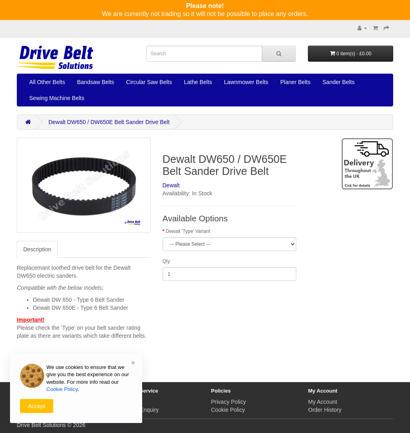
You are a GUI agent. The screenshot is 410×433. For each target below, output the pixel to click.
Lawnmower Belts (246, 82)
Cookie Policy (228, 410)
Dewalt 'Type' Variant (188, 231)
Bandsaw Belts (95, 82)
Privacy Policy (228, 402)
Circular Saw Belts (149, 82)
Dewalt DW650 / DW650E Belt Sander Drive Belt (109, 122)
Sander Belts (339, 82)
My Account (322, 402)
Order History (325, 410)
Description (37, 249)
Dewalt (171, 185)
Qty (166, 261)
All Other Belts (47, 82)
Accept (36, 406)
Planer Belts (295, 82)
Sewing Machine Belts (56, 98)
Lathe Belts (198, 82)
